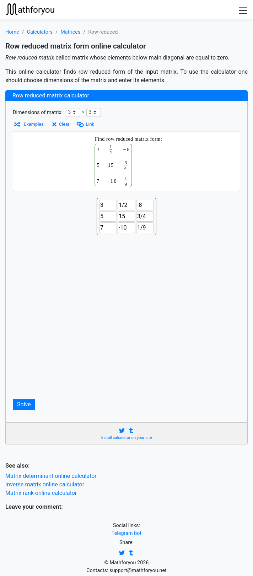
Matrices (70, 32)
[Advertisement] (126, 317)
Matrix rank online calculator (41, 493)
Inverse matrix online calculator (44, 484)
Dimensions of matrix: (38, 112)
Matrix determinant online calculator (51, 476)
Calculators (40, 32)
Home (12, 32)
